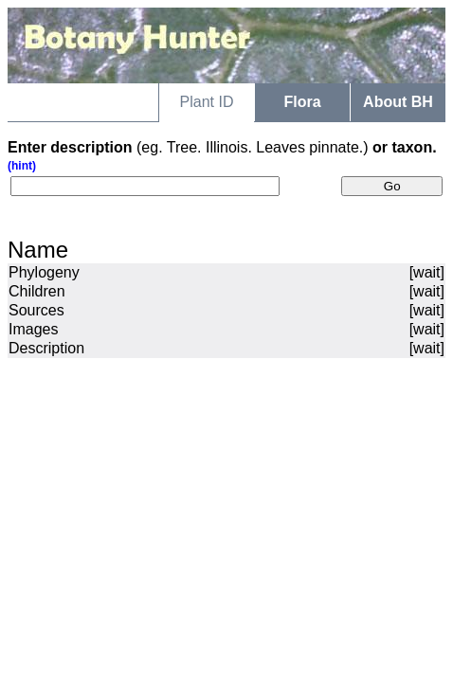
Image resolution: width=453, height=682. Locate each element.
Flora (301, 102)
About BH (398, 102)
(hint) (22, 165)
